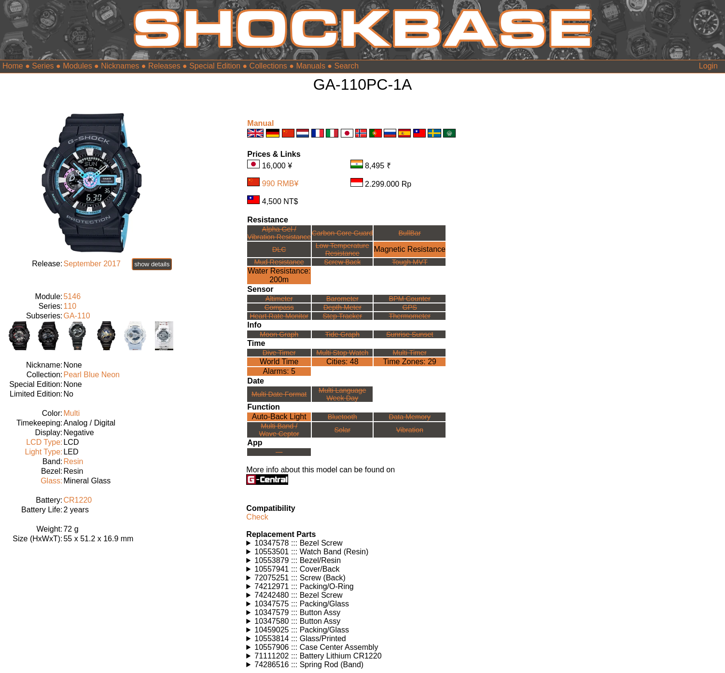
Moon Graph (279, 334)
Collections (268, 66)
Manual (260, 123)
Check (257, 517)
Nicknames (120, 66)
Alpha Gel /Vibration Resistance (279, 233)
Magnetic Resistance (410, 249)
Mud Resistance (279, 262)
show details (151, 264)
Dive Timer (279, 353)
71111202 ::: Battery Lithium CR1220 (317, 656)
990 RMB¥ (280, 183)
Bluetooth (342, 417)
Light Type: (43, 452)
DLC (279, 249)
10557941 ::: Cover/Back (296, 569)
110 (69, 306)
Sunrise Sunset (409, 334)
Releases (164, 66)
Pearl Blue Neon (91, 375)
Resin (73, 461)
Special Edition (214, 66)
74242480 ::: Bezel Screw (298, 595)
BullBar (410, 233)
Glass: (51, 481)
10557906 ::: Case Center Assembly (316, 647)
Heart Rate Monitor (279, 316)
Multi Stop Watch (342, 353)
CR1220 (77, 500)
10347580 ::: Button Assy (297, 621)
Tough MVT (410, 262)
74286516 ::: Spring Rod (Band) (308, 664)
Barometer (342, 298)
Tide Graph (342, 334)
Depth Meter (342, 307)
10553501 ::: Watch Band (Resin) (311, 552)
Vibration (409, 430)
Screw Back (342, 262)
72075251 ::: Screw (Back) (300, 578)
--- (279, 452)
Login (708, 66)
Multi (71, 413)
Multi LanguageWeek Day (342, 394)
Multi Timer (410, 353)
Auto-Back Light (279, 416)
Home (12, 66)
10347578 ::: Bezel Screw (298, 543)
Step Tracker (342, 316)
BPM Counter (410, 298)
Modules (77, 66)
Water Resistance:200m (279, 275)
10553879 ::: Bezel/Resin (297, 560)
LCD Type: (44, 442)
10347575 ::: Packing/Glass (301, 604)
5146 (72, 296)
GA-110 (76, 316)
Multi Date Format (279, 394)
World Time (279, 361)
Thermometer (410, 316)
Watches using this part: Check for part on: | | (362, 543)
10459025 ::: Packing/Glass (301, 630)
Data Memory (410, 417)
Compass (279, 307)
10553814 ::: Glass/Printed (300, 638)
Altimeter (279, 298)
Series (43, 66)
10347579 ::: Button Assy (297, 612)
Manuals (310, 66)
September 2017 (91, 264)
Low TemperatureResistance (342, 249)
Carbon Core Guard (342, 233)
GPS (410, 307)
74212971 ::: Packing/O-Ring (303, 586)
